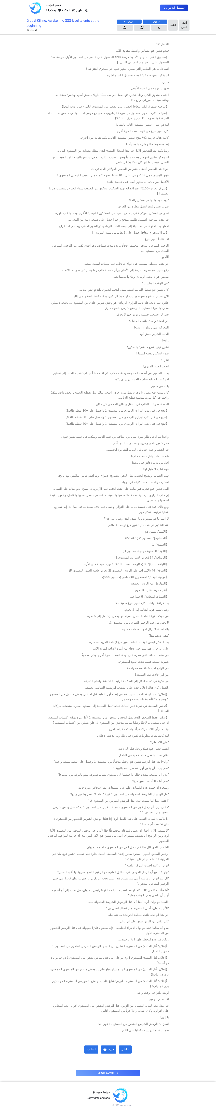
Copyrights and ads (98, 1098)
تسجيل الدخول (174, 7)
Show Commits (108, 1072)
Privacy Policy (101, 1092)
